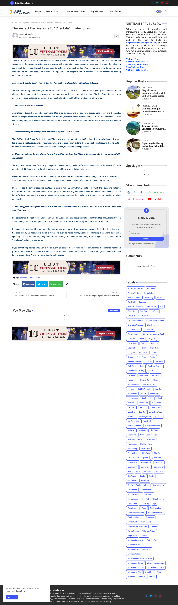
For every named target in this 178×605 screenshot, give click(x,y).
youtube (159, 199)
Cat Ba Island (133, 316)
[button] (159, 11)
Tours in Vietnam (30, 60)
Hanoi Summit (134, 384)
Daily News (132, 343)
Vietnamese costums (155, 563)
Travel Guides (114, 11)
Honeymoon (133, 398)
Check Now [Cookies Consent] (20, 591)
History (131, 389)
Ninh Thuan (145, 435)
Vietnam (143, 535)
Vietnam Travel (133, 59)
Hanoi (155, 380)
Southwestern (158, 485)
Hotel (143, 398)
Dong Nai (131, 352)
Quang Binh (143, 458)
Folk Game (132, 366)
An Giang (151, 288)
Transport (150, 517)
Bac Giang (149, 297)
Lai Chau (131, 407)
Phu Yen (131, 458)
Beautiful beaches (135, 306)
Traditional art (156, 508)
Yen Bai (152, 577)
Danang (154, 343)
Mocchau (24, 277)
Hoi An (143, 393)
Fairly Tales (141, 357)
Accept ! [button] (11, 597)
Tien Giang (144, 503)
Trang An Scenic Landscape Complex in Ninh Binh (153, 127)
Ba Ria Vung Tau (134, 297)
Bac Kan (160, 297)
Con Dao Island (134, 329)
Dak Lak (144, 343)
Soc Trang (132, 476)
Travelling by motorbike (137, 526)
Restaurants (158, 467)
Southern (145, 480)
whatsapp (159, 192)
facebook (138, 192)
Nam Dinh (147, 421)
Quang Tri (159, 462)
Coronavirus (149, 329)
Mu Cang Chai (133, 421)
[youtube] (162, 2)
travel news (146, 522)
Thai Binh (145, 499)
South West (132, 480)
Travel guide (24, 23)
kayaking (131, 403)
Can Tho (143, 311)
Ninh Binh (132, 435)
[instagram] (167, 2)
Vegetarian (132, 535)
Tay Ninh (149, 494)
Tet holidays (133, 499)
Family (152, 357)
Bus (161, 306)
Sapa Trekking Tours (135, 67)
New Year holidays (152, 426)
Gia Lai (151, 371)
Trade (144, 508)
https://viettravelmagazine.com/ (141, 42)
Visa (159, 572)
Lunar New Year (155, 412)
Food (142, 366)
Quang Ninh (146, 462)
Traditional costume (136, 512)
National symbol (134, 426)
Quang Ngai (133, 462)
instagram (138, 199)
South (151, 476)
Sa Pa (130, 471)
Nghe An (131, 430)
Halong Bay (145, 380)
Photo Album (133, 453)
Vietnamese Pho (134, 572)
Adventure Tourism (135, 288)
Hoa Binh (159, 389)
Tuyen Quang (133, 531)
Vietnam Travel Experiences (139, 549)
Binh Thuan (151, 306)
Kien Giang (156, 403)
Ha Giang (131, 375)
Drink (154, 352)
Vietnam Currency (135, 540)
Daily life (151, 339)
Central (145, 316)
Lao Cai (142, 412)
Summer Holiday (134, 494)
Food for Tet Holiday (136, 371)
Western (142, 577)
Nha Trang (154, 430)
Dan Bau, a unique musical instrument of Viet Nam (153, 110)
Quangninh (132, 467)
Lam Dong (143, 407)
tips (154, 503)
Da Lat (141, 339)
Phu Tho (157, 453)
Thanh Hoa (132, 503)
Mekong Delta (145, 416)
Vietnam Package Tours (137, 70)
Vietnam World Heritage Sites (140, 558)
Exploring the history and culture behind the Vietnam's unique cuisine (153, 145)
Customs (131, 339)
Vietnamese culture (156, 567)
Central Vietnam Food (155, 320)
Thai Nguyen (158, 499)
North (156, 435)
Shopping (147, 471)
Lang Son (131, 412)
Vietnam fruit (152, 540)
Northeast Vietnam (136, 439)
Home (38, 11)
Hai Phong (155, 375)
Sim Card (159, 471)
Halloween (132, 380)
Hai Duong (143, 375)
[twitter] (157, 2)
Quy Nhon (145, 467)
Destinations (52, 11)
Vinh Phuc (149, 572)
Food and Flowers (155, 366)
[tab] (38, 11)
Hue (151, 398)
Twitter (43, 284)
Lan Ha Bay (155, 407)
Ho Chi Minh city (144, 389)
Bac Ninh (131, 302)
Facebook (30, 284)
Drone (130, 357)
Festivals (159, 361)
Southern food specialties (138, 485)
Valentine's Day (148, 531)
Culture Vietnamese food (153, 334)
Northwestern (146, 444)
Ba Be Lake (148, 293)
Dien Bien (154, 348)
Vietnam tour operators (137, 61)
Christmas (151, 325)
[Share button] (66, 284)
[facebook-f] (152, 2)
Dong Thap (143, 352)
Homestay (154, 393)
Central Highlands (135, 320)
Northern (151, 439)
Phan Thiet (145, 448)
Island (159, 398)
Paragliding (132, 448)
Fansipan (148, 361)
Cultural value (133, 334)
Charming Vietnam (135, 325)
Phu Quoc (146, 453)
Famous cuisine (134, 361)
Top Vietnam (97, 11)
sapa (138, 471)
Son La (142, 476)
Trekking (154, 526)
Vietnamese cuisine (76, 11)
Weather (131, 577)
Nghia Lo (142, 430)
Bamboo (142, 302)
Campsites (132, 311)
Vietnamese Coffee (135, 563)
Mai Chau (132, 416)
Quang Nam (156, 458)
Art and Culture (134, 293)
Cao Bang (154, 311)
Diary (144, 348)
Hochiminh (132, 393)
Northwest (132, 444)
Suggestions (146, 490)
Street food (132, 490)
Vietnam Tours (134, 545)
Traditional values (135, 517)
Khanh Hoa (143, 403)
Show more (114, 310)
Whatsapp (57, 284)
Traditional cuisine (155, 512)
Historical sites (149, 384)
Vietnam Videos (134, 554)
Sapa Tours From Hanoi (137, 64)
